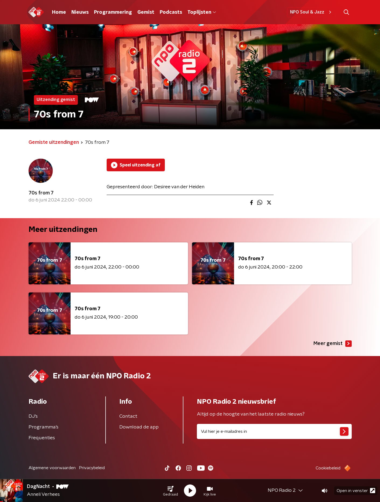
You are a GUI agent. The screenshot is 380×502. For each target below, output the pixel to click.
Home (59, 12)
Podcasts (171, 12)
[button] (170, 490)
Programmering (113, 12)
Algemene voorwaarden (52, 468)
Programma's (43, 427)
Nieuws (80, 12)
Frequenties (42, 437)
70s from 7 (41, 193)
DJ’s (33, 416)
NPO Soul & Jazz (311, 12)
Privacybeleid (92, 468)
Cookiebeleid (328, 468)
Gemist (145, 12)
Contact (128, 416)
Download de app (139, 427)
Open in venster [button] (356, 490)
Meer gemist (332, 343)
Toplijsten (201, 12)
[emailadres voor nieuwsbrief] (274, 431)
